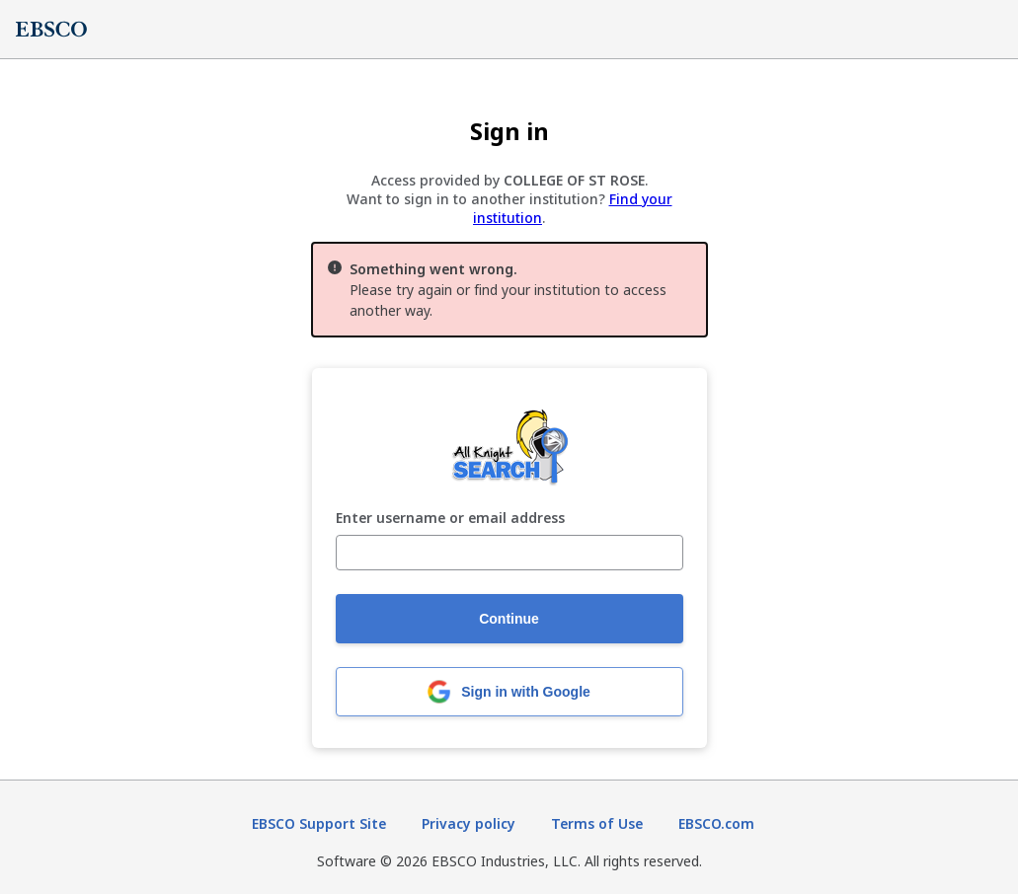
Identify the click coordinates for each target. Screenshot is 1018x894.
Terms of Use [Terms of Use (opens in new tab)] (597, 823)
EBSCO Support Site (319, 823)
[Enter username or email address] (509, 552)
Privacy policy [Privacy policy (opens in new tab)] (468, 823)
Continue (509, 619)
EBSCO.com (716, 823)
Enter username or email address (450, 518)
